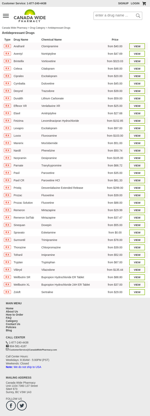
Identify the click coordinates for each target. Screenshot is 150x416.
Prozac (18, 195)
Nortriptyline (48, 53)
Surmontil (19, 240)
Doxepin (46, 225)
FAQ (9, 317)
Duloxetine (47, 83)
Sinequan (19, 225)
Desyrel (18, 91)
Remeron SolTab (24, 217)
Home (9, 308)
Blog (9, 330)
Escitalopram (49, 76)
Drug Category (37, 27)
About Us (12, 311)
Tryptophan (48, 262)
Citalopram (48, 68)
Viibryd (18, 269)
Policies (11, 327)
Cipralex (19, 76)
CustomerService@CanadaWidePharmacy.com (33, 350)
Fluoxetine (47, 195)
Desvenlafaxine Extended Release (62, 187)
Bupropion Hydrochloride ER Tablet (62, 277)
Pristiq (17, 187)
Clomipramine (49, 46)
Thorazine (20, 247)
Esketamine (48, 232)
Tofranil (18, 254)
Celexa (18, 68)
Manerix (18, 143)
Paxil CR (19, 180)
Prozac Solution (23, 202)
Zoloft (17, 292)
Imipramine (48, 254)
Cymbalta (19, 83)
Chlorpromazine (51, 247)
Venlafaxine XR (50, 105)
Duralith (18, 98)
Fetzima (18, 120)
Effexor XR (20, 105)
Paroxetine (47, 172)
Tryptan (18, 262)
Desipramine (49, 158)
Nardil (17, 150)
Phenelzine (48, 150)
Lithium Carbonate (52, 98)
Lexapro (19, 128)
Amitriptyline (48, 113)
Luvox (17, 135)
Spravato (19, 232)
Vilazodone (48, 269)
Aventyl (18, 53)
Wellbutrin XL (22, 284)
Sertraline (47, 292)
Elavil (17, 113)
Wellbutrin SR (22, 277)
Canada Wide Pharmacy (14, 27)
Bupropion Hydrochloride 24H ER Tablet (65, 284)
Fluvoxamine (49, 135)
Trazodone (47, 91)
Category (12, 320)
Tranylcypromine (51, 165)
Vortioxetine (48, 61)
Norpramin (20, 158)
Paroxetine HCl (50, 180)
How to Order (14, 314)
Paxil (17, 172)
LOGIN (135, 3)
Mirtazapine (48, 210)
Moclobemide (49, 143)
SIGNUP (123, 3)
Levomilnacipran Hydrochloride (60, 120)
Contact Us (13, 324)
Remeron (19, 210)
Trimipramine (49, 240)
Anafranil (19, 46)
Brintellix (19, 61)
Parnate (18, 165)
